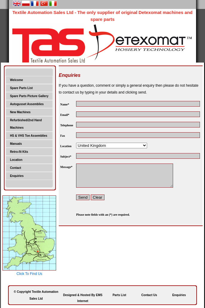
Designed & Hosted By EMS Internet (82, 295)
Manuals (16, 143)
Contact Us (149, 295)
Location (16, 159)
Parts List (119, 295)
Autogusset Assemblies (27, 104)
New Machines (20, 112)
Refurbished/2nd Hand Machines (26, 124)
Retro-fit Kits (19, 151)
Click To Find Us (29, 274)
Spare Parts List (21, 88)
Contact (15, 167)
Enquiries (17, 176)
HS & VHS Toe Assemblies (28, 135)
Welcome (16, 80)
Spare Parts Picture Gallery (29, 96)
